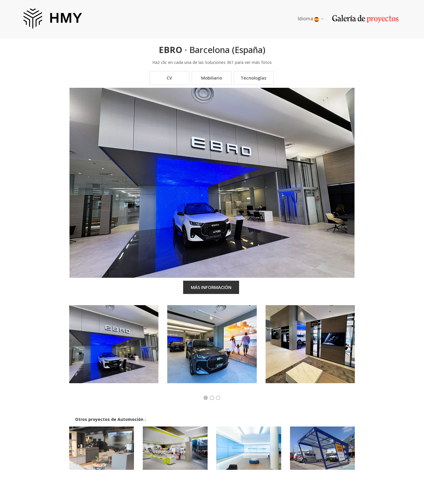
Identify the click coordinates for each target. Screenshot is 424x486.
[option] (113, 348)
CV (169, 78)
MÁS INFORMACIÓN (211, 287)
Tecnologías (253, 78)
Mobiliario (211, 78)
